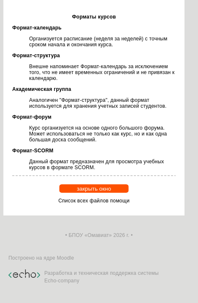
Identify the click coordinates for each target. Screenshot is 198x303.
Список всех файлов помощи (94, 201)
